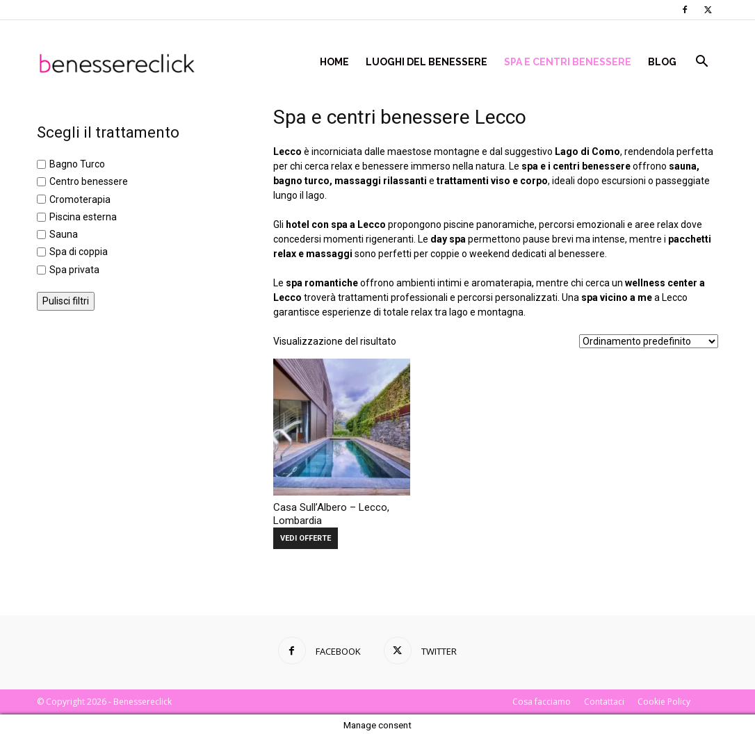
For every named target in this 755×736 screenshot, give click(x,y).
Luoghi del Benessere (426, 61)
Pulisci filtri (65, 300)
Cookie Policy (664, 702)
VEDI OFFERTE (305, 538)
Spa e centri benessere (567, 61)
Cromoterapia (80, 199)
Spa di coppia (78, 252)
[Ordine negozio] (648, 341)
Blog (662, 61)
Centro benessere (88, 182)
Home (334, 61)
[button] (701, 62)
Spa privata (74, 269)
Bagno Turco (77, 164)
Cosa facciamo (541, 702)
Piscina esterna (83, 216)
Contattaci (604, 702)
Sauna (63, 234)
